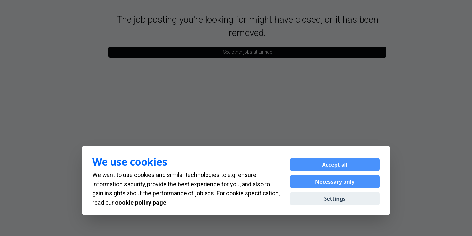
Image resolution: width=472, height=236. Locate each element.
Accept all (334, 164)
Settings (335, 198)
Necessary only (335, 181)
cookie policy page (140, 202)
